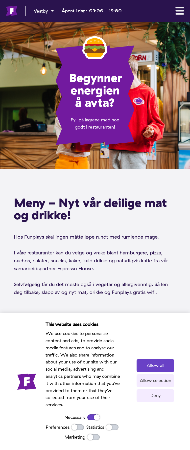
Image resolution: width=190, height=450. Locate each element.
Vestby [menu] (41, 11)
